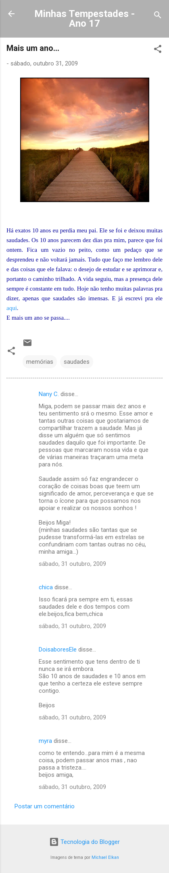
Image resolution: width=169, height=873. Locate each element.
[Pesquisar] (158, 16)
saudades (77, 361)
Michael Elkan (105, 857)
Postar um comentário (45, 806)
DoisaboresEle (58, 649)
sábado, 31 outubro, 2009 (72, 563)
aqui (11, 308)
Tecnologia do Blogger (84, 842)
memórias (39, 361)
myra (45, 740)
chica (46, 587)
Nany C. (49, 394)
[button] (158, 50)
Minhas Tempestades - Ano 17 (84, 18)
